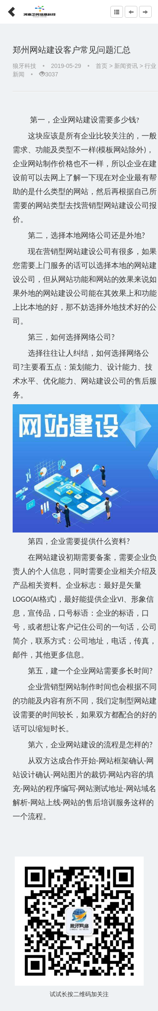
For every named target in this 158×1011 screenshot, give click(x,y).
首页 (101, 65)
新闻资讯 (126, 65)
